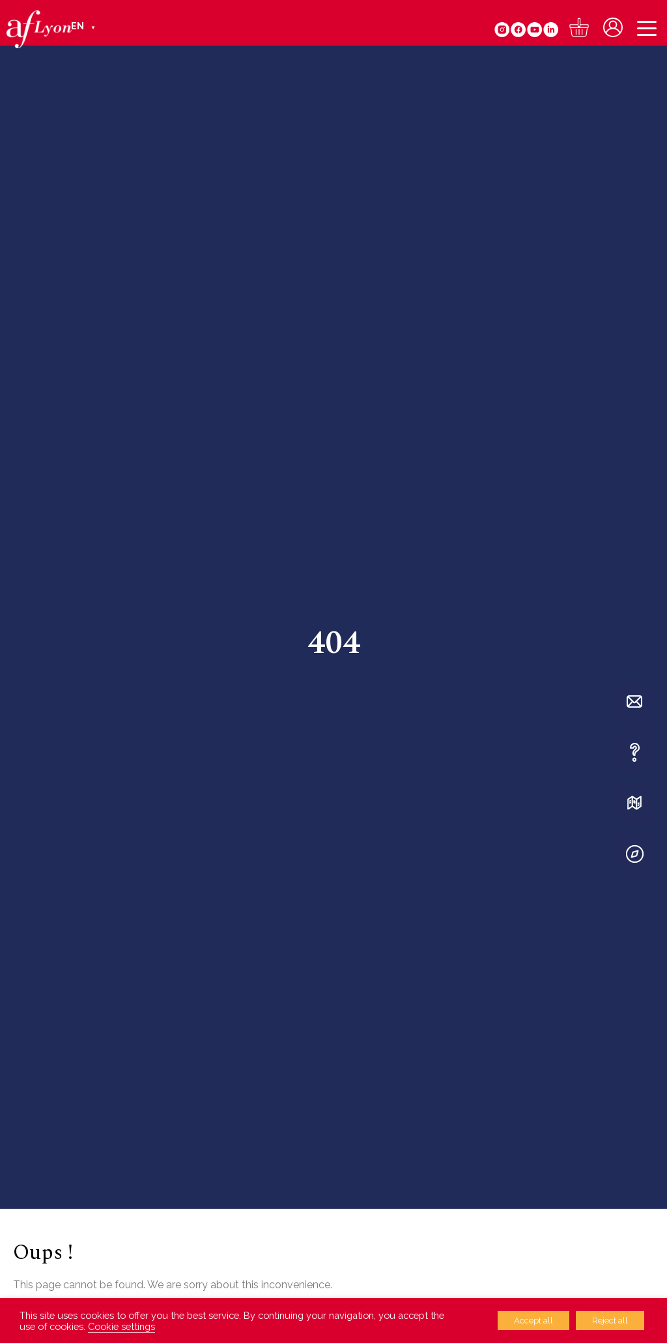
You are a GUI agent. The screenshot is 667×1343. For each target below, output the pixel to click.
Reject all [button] (610, 1320)
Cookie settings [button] (121, 1326)
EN (77, 26)
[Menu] (646, 29)
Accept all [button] (533, 1320)
